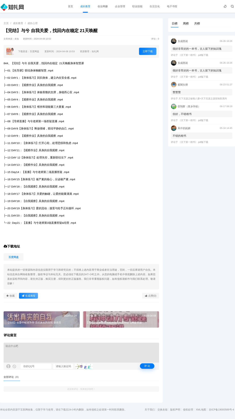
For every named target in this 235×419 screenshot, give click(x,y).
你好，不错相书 (182, 113)
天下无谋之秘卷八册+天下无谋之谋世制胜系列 (203, 98)
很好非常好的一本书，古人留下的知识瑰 (197, 48)
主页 (6, 23)
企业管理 (120, 6)
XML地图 (201, 409)
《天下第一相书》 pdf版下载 (193, 55)
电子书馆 (172, 6)
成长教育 (85, 6)
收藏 (10, 295)
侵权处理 (188, 409)
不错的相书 (179, 135)
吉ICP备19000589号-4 (221, 409)
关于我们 (150, 409)
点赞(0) (150, 295)
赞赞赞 (177, 92)
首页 (70, 6)
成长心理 (32, 23)
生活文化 (155, 6)
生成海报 (28, 295)
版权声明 (175, 409)
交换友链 (162, 409)
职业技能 (137, 6)
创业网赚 (103, 6)
